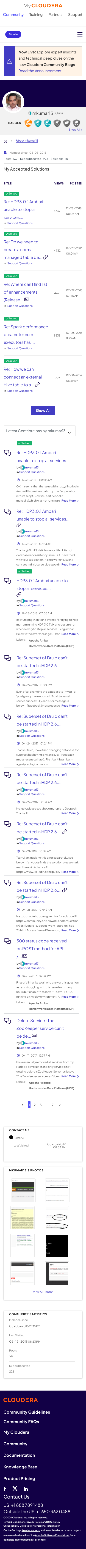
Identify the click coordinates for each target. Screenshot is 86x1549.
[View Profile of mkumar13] (32, 467)
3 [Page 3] (41, 1105)
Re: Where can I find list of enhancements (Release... (25, 291)
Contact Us (16, 1496)
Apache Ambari (39, 640)
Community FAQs (21, 1421)
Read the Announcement (40, 70)
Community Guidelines (26, 1412)
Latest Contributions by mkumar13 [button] (36, 430)
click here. (41, 1539)
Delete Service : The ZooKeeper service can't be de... (40, 1028)
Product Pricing (19, 1478)
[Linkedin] (26, 1488)
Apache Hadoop (40, 1082)
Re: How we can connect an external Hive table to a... (23, 376)
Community (13, 14)
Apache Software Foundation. (52, 1535)
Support (75, 14)
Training (36, 14)
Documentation (19, 1455)
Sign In (13, 34)
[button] (25, 1189)
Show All (43, 410)
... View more (69, 501)
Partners (55, 14)
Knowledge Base (20, 1466)
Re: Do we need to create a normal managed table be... (23, 249)
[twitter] (14, 1488)
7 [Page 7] (53, 1105)
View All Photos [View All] (43, 1292)
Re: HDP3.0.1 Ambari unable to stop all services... (23, 209)
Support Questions (20, 223)
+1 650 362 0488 (53, 1511)
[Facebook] (4, 1488)
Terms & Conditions (14, 1521)
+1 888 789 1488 (27, 1505)
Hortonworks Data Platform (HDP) (51, 646)
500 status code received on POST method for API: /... (42, 948)
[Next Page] (60, 1105)
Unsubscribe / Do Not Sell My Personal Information (31, 1525)
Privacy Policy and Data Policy (43, 1521)
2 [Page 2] (35, 1105)
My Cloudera (16, 1432)
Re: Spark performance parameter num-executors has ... (26, 334)
